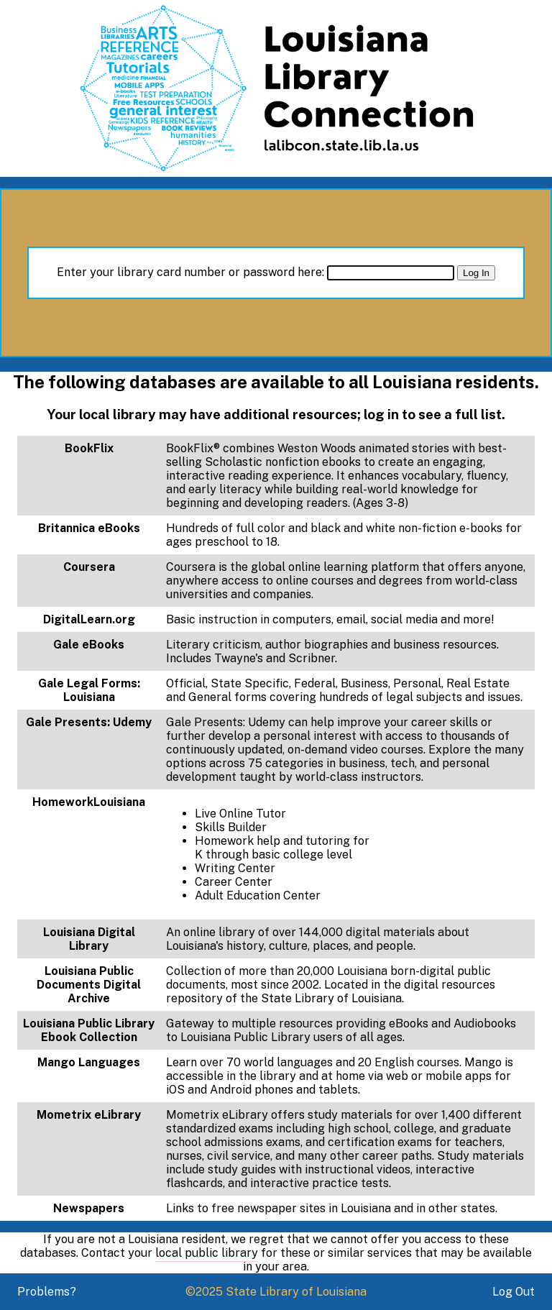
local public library (206, 1253)
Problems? (46, 1291)
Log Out (513, 1291)
